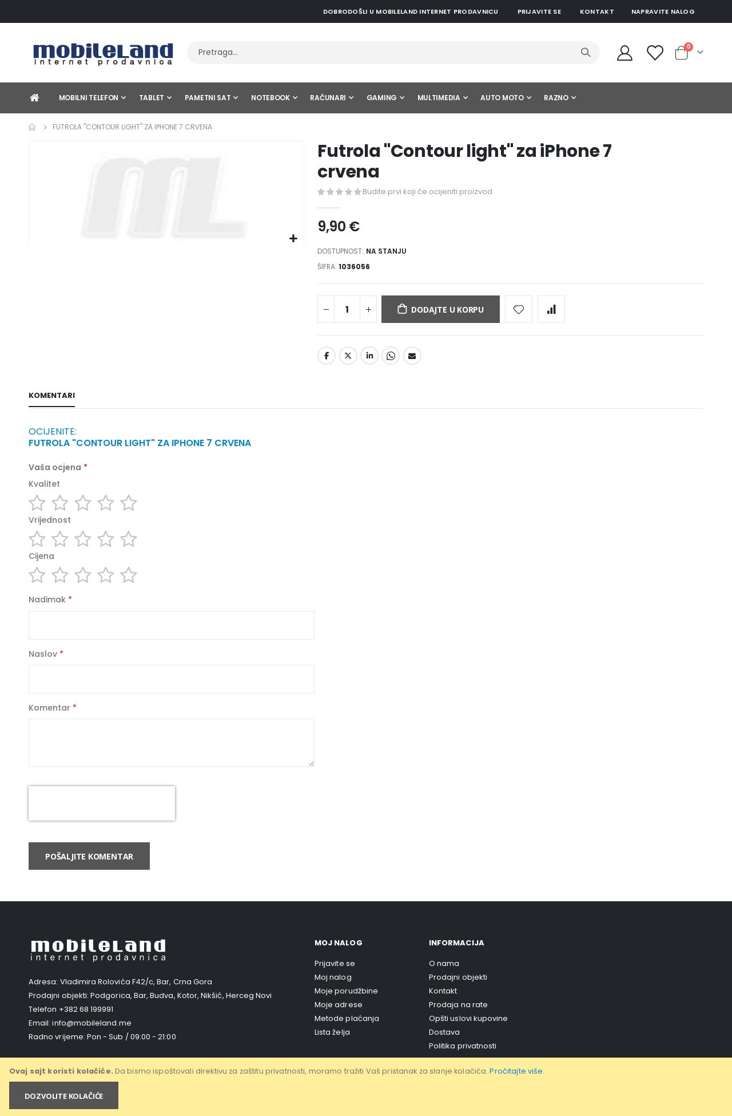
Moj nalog (333, 992)
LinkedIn (369, 359)
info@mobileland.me (91, 1037)
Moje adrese (339, 1019)
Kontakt (597, 11)
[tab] (52, 399)
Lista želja (332, 1047)
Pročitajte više (516, 1071)
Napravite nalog (663, 11)
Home (33, 127)
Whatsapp (390, 359)
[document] (367, 1086)
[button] (294, 239)
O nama (444, 978)
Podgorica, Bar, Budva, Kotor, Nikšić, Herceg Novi (181, 1010)
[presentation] (102, 818)
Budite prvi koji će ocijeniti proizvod (427, 192)
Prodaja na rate (458, 1019)
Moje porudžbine (346, 1005)
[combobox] (393, 52)
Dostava (444, 1047)
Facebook (326, 359)
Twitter (348, 359)
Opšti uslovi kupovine (468, 1033)
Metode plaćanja (347, 1033)
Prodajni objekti (458, 992)
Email (412, 359)
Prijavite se (539, 11)
